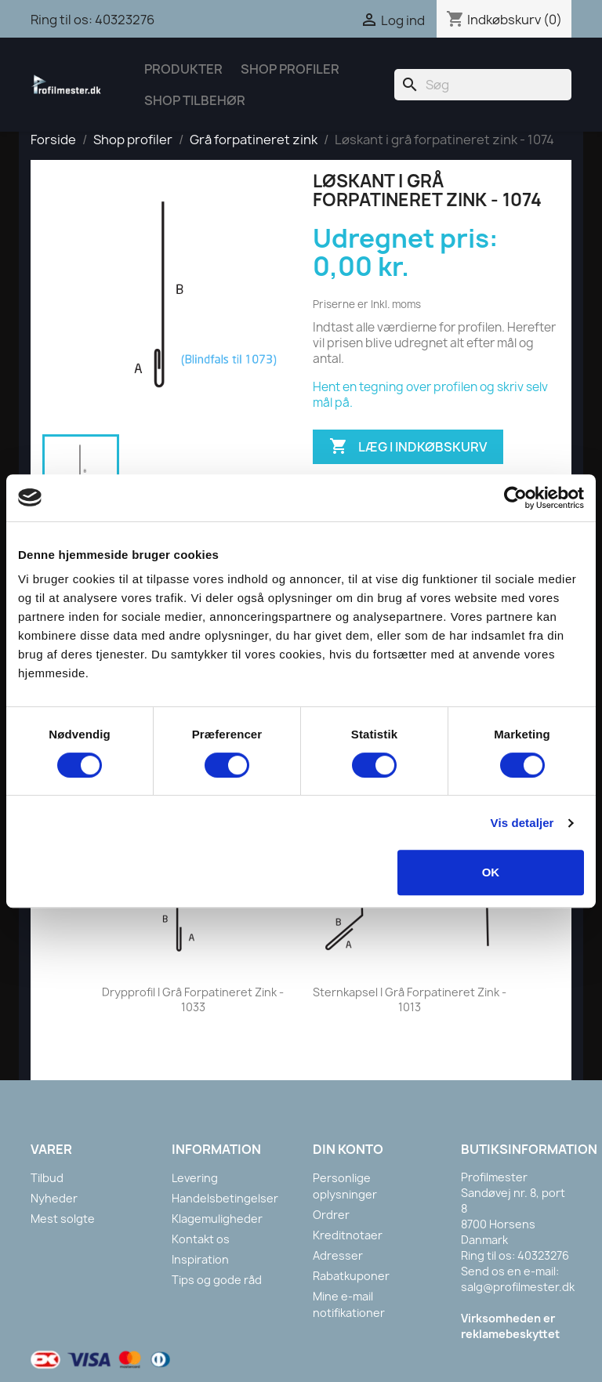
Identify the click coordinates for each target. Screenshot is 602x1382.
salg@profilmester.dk (518, 1286)
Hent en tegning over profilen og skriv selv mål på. (430, 395)
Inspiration (200, 1259)
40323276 (124, 19)
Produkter (183, 69)
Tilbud (47, 1177)
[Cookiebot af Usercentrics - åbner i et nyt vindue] (515, 498)
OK (491, 872)
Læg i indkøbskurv (408, 447)
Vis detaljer (522, 822)
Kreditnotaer (348, 1235)
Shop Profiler (290, 69)
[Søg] (482, 84)
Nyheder (54, 1198)
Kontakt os (201, 1238)
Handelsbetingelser (225, 1198)
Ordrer (331, 1214)
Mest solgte (63, 1218)
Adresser (338, 1255)
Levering (195, 1177)
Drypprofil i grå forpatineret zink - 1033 (193, 1000)
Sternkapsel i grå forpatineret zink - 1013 (409, 1000)
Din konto (348, 1149)
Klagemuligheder (217, 1218)
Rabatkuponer (351, 1275)
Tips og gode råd (217, 1279)
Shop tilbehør (194, 100)
